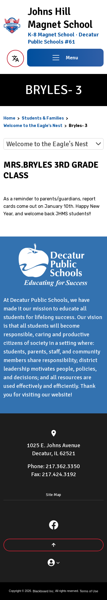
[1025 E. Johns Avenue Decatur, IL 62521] (53, 449)
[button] (15, 57)
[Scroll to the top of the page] (53, 545)
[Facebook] (54, 525)
